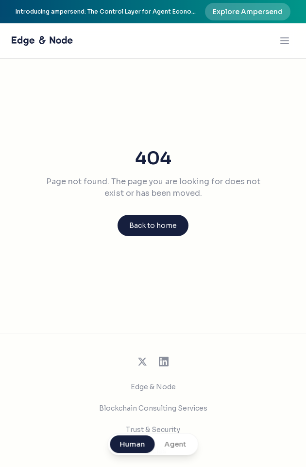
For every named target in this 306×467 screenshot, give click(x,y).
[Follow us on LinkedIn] (164, 361)
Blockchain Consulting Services (153, 408)
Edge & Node (153, 386)
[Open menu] (284, 41)
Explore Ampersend (248, 11)
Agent (176, 444)
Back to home (153, 225)
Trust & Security (153, 429)
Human (132, 444)
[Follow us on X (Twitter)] (142, 361)
